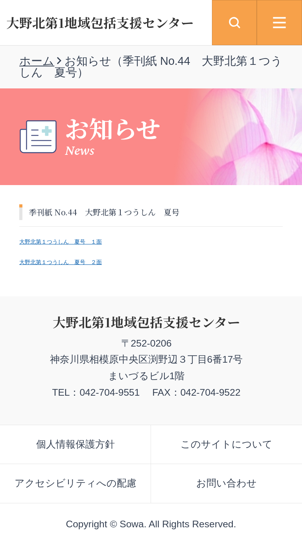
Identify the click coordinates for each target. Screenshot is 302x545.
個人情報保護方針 (75, 444)
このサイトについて (226, 444)
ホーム (36, 61)
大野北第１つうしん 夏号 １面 (60, 242)
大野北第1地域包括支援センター (100, 22)
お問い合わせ (226, 483)
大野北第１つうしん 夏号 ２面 (60, 262)
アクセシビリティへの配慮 (75, 483)
